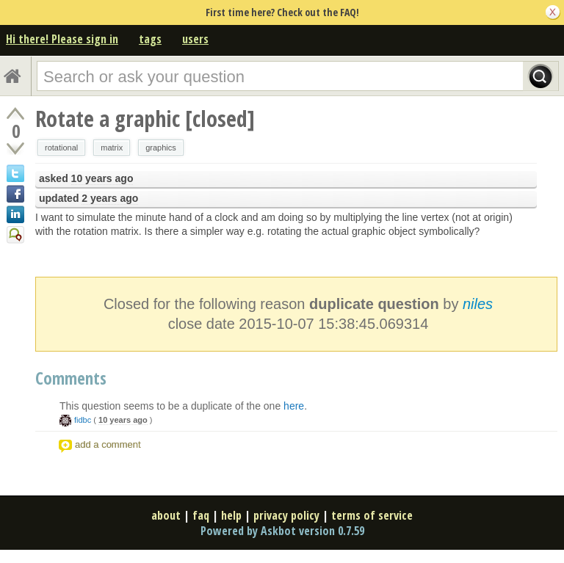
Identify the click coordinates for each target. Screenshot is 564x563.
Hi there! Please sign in (62, 39)
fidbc (82, 419)
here (293, 406)
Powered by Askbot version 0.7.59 (282, 531)
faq (200, 515)
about (166, 515)
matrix (112, 147)
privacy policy (286, 515)
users (195, 39)
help (231, 515)
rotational (61, 147)
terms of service (372, 515)
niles (478, 304)
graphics (160, 147)
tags (150, 39)
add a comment (108, 444)
